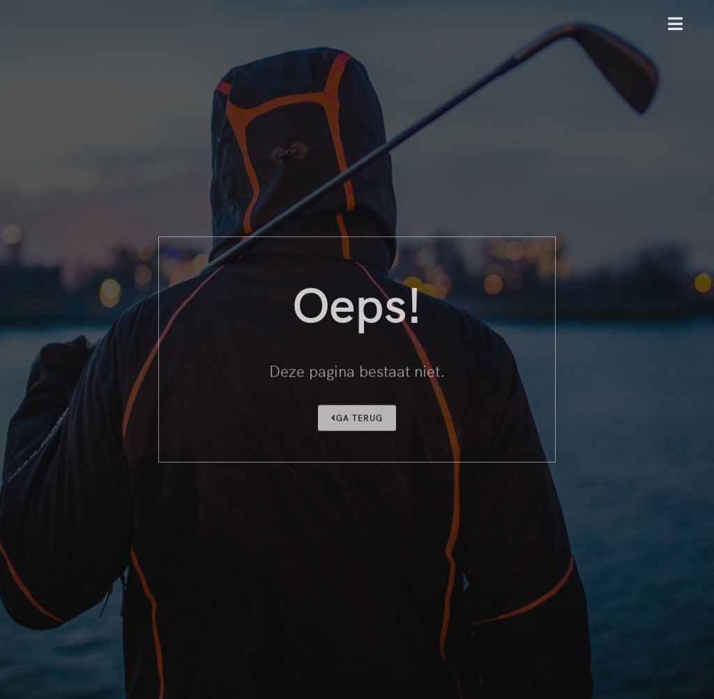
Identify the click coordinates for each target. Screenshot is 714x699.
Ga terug (357, 419)
